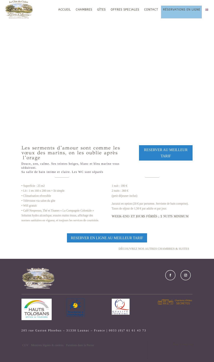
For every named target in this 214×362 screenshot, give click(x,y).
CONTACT (151, 9)
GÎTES (101, 9)
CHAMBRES (84, 9)
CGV (25, 345)
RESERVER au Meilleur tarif (166, 153)
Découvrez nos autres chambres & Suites (154, 248)
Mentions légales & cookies (47, 345)
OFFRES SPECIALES (125, 9)
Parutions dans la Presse (80, 345)
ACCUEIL (64, 9)
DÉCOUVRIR (107, 118)
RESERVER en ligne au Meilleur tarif (107, 238)
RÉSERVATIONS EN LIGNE (181, 9)
